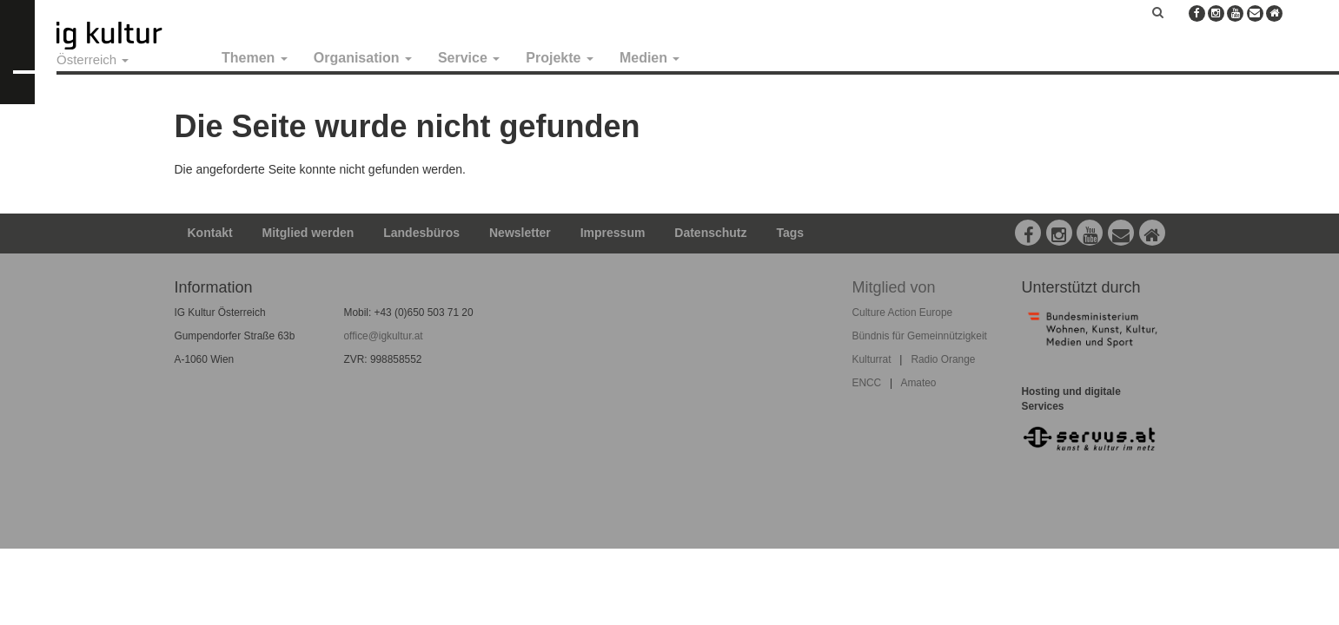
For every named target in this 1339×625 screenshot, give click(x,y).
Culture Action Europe (902, 312)
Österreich (92, 59)
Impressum (613, 233)
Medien (650, 57)
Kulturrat (872, 359)
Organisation (363, 57)
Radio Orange (943, 359)
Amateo (918, 383)
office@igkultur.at (383, 336)
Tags (790, 233)
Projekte (559, 57)
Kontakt (210, 233)
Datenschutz (710, 233)
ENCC (867, 383)
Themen (255, 57)
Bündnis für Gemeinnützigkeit (919, 336)
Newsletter (520, 233)
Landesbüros (421, 233)
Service (469, 57)
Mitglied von (894, 287)
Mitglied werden (308, 233)
